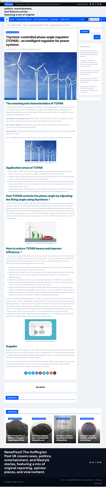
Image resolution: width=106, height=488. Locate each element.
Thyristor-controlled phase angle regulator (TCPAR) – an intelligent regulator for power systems (37, 40)
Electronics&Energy (41, 19)
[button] (101, 19)
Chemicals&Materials (24, 19)
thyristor (38, 49)
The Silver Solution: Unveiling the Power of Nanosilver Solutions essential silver (90, 72)
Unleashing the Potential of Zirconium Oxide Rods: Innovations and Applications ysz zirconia (89, 89)
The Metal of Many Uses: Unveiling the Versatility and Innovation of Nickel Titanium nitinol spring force (89, 63)
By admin (9, 49)
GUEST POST (65, 19)
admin (42, 387)
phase (33, 49)
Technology (54, 19)
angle (28, 49)
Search (85, 31)
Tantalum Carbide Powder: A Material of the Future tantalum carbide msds (89, 80)
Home (12, 19)
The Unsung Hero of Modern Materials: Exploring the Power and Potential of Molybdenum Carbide (89, 53)
